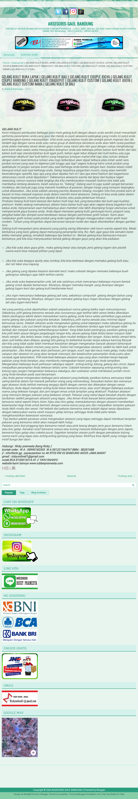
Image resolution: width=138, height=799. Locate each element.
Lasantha (63, 794)
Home (6, 62)
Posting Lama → (126, 476)
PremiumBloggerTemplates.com (85, 794)
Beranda (9, 54)
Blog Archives (38, 492)
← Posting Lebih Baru (14, 476)
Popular (9, 492)
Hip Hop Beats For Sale (113, 794)
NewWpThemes (31, 794)
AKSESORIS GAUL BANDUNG (70, 23)
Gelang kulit (17, 62)
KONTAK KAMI (29, 54)
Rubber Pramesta (14, 89)
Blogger (101, 790)
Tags (22, 492)
